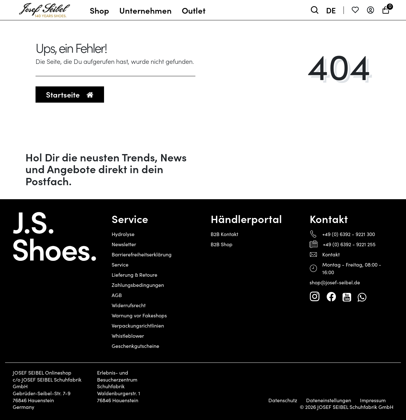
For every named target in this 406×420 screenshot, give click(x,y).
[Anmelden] (370, 10)
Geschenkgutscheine (135, 345)
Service (120, 264)
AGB (117, 295)
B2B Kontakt (224, 234)
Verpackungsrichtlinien (138, 325)
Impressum (373, 400)
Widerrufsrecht (129, 305)
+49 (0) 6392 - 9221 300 (348, 234)
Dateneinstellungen (328, 400)
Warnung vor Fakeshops (139, 315)
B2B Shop (221, 244)
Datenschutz (282, 400)
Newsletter (124, 244)
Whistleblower (128, 335)
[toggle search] (314, 10)
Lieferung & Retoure (134, 274)
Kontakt (331, 254)
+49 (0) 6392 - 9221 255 (349, 244)
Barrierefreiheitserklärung (142, 254)
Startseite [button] (70, 94)
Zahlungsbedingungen (138, 284)
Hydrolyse (123, 234)
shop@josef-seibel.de (335, 282)
